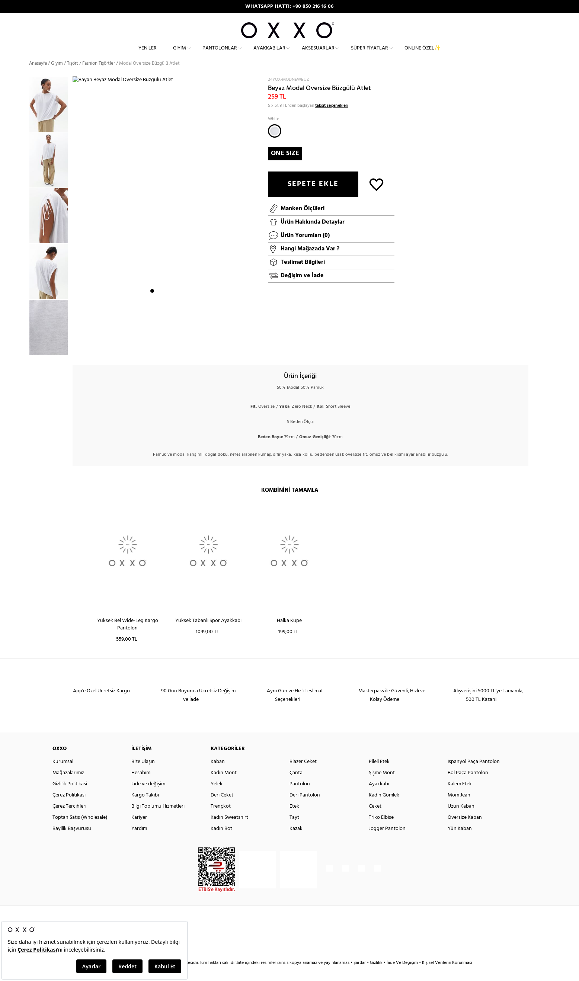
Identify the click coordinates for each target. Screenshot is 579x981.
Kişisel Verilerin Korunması (447, 975)
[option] (51, 117)
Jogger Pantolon (387, 841)
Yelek (217, 796)
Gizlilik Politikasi (69, 796)
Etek (294, 819)
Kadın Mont (224, 785)
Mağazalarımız (68, 785)
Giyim (179, 54)
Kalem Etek (460, 796)
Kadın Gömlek (384, 808)
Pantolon (300, 796)
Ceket (375, 819)
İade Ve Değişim (402, 975)
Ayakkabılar (269, 54)
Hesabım (140, 785)
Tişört (72, 76)
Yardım (139, 841)
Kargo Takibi (145, 808)
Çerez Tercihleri (69, 819)
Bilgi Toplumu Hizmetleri (158, 819)
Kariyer (139, 830)
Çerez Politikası (69, 808)
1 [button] (152, 348)
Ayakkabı (379, 796)
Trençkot (221, 819)
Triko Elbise (381, 830)
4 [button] (172, 348)
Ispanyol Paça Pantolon (474, 774)
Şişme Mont (382, 785)
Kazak (296, 841)
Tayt (294, 830)
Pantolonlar (219, 54)
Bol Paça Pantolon (468, 785)
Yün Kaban (460, 841)
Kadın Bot (221, 841)
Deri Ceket (222, 808)
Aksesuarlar (318, 54)
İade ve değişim (148, 796)
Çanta (296, 785)
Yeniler (147, 54)
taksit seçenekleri (331, 118)
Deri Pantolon (305, 808)
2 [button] (159, 348)
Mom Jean (459, 808)
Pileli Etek (379, 774)
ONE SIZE (285, 166)
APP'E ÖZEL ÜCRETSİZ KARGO (289, 6)
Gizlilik (377, 975)
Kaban (218, 774)
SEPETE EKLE (313, 197)
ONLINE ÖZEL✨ (422, 54)
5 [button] (179, 348)
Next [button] (76, 224)
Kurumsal (62, 774)
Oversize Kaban (465, 830)
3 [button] (165, 348)
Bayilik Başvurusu (71, 841)
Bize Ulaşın (143, 774)
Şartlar (360, 975)
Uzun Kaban (461, 819)
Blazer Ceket (303, 774)
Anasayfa (38, 76)
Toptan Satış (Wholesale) (79, 830)
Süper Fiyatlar (369, 54)
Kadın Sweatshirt (229, 830)
